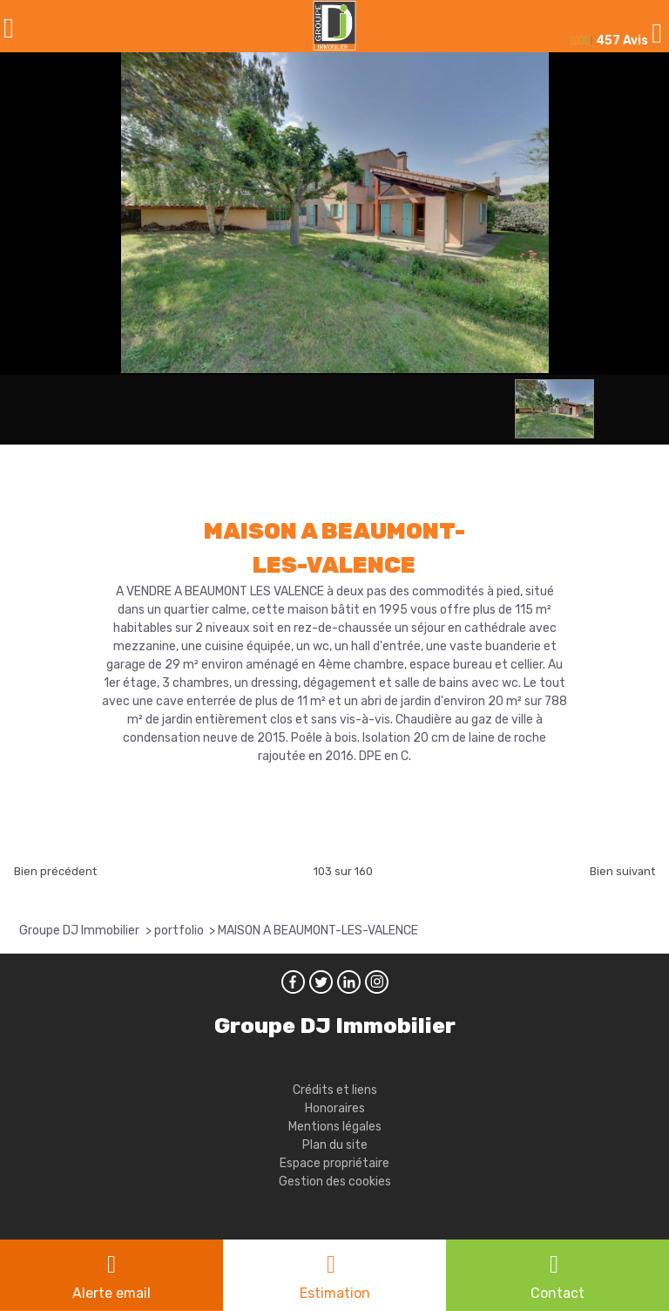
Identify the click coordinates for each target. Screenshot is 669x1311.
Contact (557, 1293)
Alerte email (111, 1293)
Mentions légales (335, 1126)
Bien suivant (622, 871)
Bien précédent (55, 871)
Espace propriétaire (334, 1163)
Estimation (335, 1293)
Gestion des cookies (335, 1181)
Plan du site (335, 1145)
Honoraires (335, 1108)
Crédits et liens (335, 1090)
